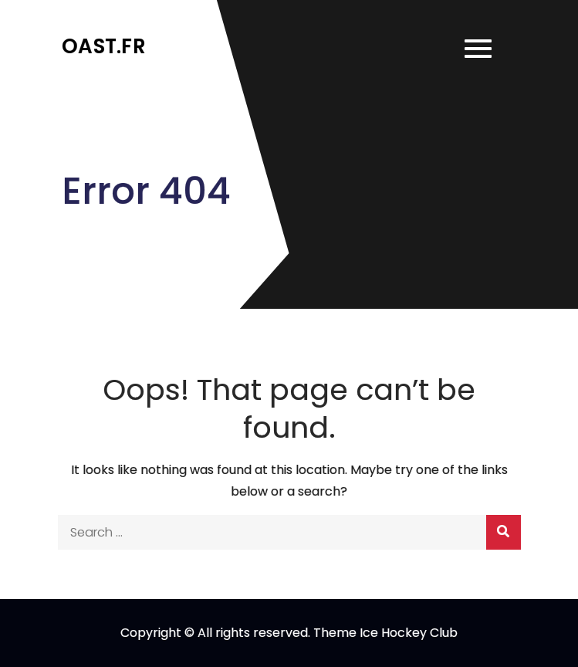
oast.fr (104, 46)
